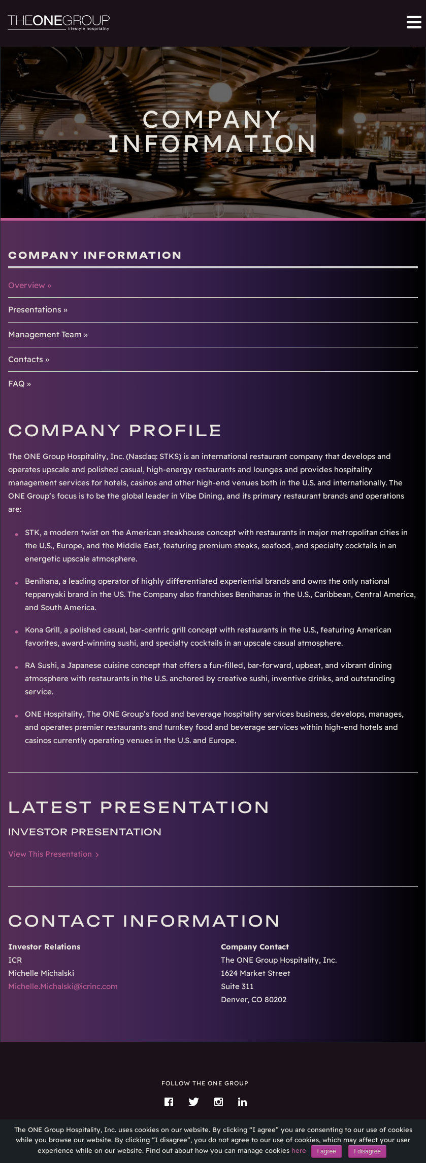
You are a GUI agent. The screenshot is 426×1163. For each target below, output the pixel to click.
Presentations (34, 309)
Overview (26, 285)
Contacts (25, 359)
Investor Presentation (85, 831)
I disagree (367, 1151)
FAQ (16, 383)
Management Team (45, 334)
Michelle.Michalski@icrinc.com (63, 986)
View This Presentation (50, 854)
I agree (326, 1151)
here (298, 1150)
